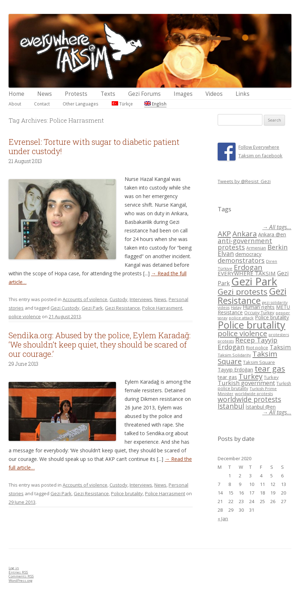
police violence (25, 316)
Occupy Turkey (259, 313)
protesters (278, 334)
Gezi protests (242, 291)
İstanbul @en (261, 406)
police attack (241, 317)
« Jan (223, 518)
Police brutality (127, 493)
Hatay (236, 307)
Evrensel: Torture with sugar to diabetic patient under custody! (94, 146)
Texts (108, 94)
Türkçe (122, 104)
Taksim (280, 347)
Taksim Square (259, 362)
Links (243, 94)
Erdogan (248, 267)
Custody (118, 299)
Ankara (244, 233)
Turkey (250, 376)
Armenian (256, 248)
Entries (18, 572)
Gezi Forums (144, 94)
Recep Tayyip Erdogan (247, 343)
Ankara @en (272, 234)
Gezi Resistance (122, 308)
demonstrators (241, 260)
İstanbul (231, 406)
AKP (224, 233)
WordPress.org (21, 580)
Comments (21, 576)
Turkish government (246, 383)
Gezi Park (92, 308)
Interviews (141, 299)
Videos (214, 94)
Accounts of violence (85, 299)
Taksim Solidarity (234, 355)
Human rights (259, 307)
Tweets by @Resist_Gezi (244, 181)
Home (16, 94)
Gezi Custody (64, 308)
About (15, 104)
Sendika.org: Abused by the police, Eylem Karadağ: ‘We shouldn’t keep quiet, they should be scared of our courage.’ (99, 344)
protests (226, 341)
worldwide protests (254, 393)
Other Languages (80, 104)
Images (183, 94)
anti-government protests (245, 243)
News (44, 94)
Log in (14, 568)
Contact (42, 104)
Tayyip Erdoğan (235, 369)
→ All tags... (276, 227)
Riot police (257, 347)
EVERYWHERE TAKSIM (247, 273)
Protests (76, 94)
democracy (248, 254)
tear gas (270, 368)
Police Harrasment (162, 308)
